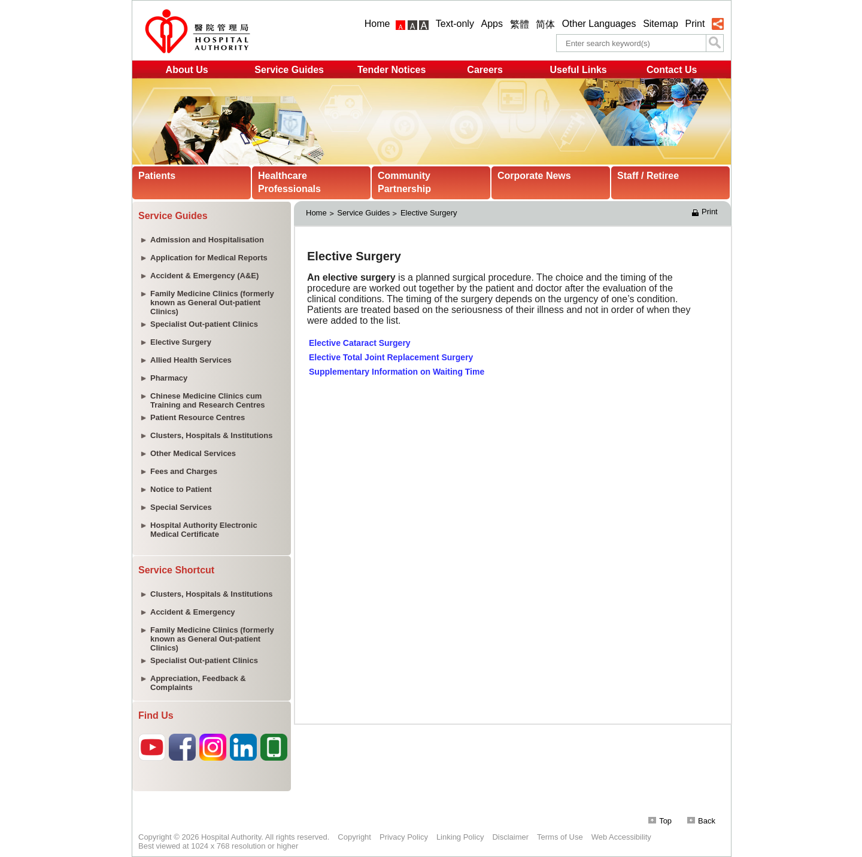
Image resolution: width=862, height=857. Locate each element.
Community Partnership (404, 182)
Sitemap (660, 24)
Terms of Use (560, 836)
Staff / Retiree (648, 176)
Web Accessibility (621, 836)
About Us (187, 70)
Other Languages (599, 24)
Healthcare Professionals (289, 182)
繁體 (519, 24)
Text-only (455, 24)
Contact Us (671, 70)
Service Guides (289, 70)
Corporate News (534, 176)
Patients (156, 176)
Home (377, 24)
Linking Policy (460, 836)
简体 (545, 24)
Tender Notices (391, 70)
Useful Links (578, 70)
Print (695, 24)
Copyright (354, 836)
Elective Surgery (428, 212)
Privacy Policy (404, 836)
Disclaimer (510, 836)
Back (701, 820)
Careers (485, 70)
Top (660, 820)
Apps (492, 24)
